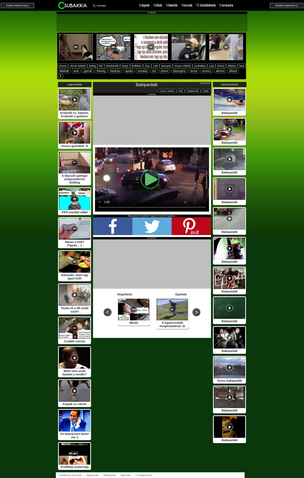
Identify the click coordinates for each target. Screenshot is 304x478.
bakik (206, 91)
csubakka (199, 65)
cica (147, 65)
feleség (101, 71)
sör (154, 71)
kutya (125, 65)
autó (76, 71)
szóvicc (206, 71)
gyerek (88, 71)
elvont (220, 65)
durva (194, 71)
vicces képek (78, 65)
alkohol (220, 71)
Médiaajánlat (109, 475)
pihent (164, 71)
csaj (211, 65)
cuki (155, 65)
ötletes (232, 65)
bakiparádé (193, 91)
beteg (92, 65)
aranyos (166, 65)
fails (181, 91)
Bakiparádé (147, 84)
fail (101, 65)
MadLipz (115, 71)
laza (241, 65)
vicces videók (182, 65)
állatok (233, 71)
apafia (129, 71)
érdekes (137, 65)
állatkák (64, 71)
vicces (62, 65)
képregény (179, 71)
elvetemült (112, 65)
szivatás (142, 71)
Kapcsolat (125, 475)
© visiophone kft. (143, 475)
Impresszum (92, 475)
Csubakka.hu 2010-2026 (70, 475)
